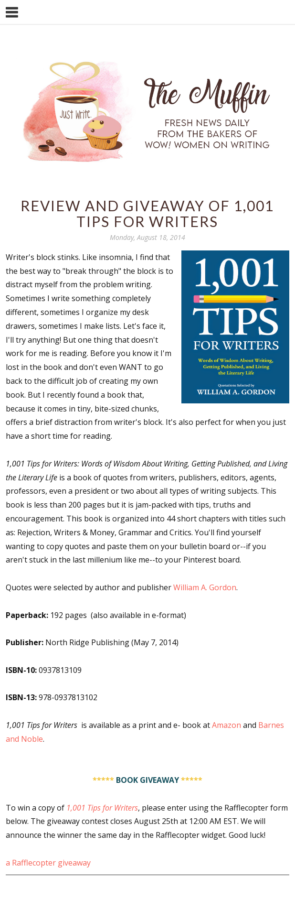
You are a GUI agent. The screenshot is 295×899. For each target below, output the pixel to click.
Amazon (226, 725)
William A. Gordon (204, 587)
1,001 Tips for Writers (102, 807)
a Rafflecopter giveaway (48, 862)
